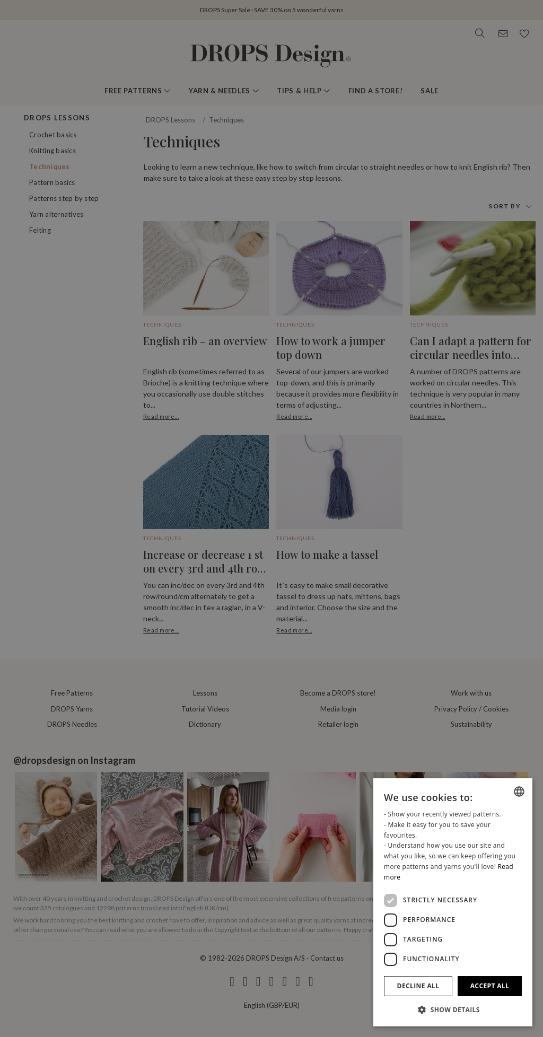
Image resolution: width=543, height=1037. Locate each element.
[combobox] (519, 791)
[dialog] (452, 902)
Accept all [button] (490, 985)
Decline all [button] (418, 985)
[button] (453, 1009)
